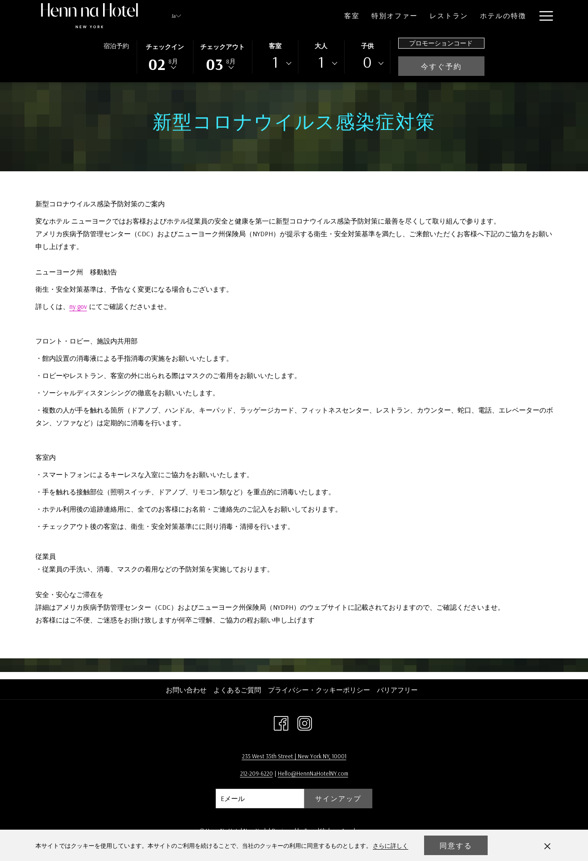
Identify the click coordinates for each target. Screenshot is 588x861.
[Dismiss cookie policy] (547, 845)
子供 (367, 46)
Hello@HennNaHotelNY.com (313, 773)
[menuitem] (316, 15)
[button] (165, 56)
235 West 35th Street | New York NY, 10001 (294, 756)
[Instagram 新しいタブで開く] (304, 722)
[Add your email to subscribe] (260, 798)
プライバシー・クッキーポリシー (319, 690)
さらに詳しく (390, 845)
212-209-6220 (256, 773)
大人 (321, 46)
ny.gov (78, 306)
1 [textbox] (275, 62)
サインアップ (338, 798)
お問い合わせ (186, 690)
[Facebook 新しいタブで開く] (281, 722)
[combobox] (275, 63)
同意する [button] (456, 845)
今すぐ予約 (452, 66)
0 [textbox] (367, 62)
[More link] (543, 15)
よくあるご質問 (237, 690)
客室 (275, 46)
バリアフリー (397, 690)
